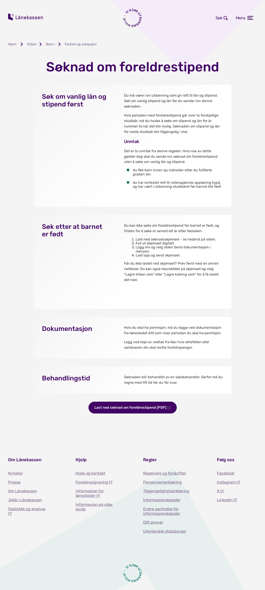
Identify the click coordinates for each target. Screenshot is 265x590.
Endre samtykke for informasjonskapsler (161, 511)
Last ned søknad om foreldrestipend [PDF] (130, 407)
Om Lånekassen (22, 491)
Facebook (225, 473)
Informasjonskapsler (161, 500)
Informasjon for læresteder (90, 493)
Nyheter (15, 473)
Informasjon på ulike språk (94, 507)
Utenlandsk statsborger (164, 531)
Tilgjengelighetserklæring (166, 491)
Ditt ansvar (153, 522)
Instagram (227, 482)
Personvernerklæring (162, 482)
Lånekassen (25, 16)
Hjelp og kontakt (90, 473)
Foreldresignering (92, 482)
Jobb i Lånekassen (25, 500)
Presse (14, 482)
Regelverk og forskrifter (164, 473)
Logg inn (171, 18)
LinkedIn (225, 500)
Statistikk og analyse (26, 509)
